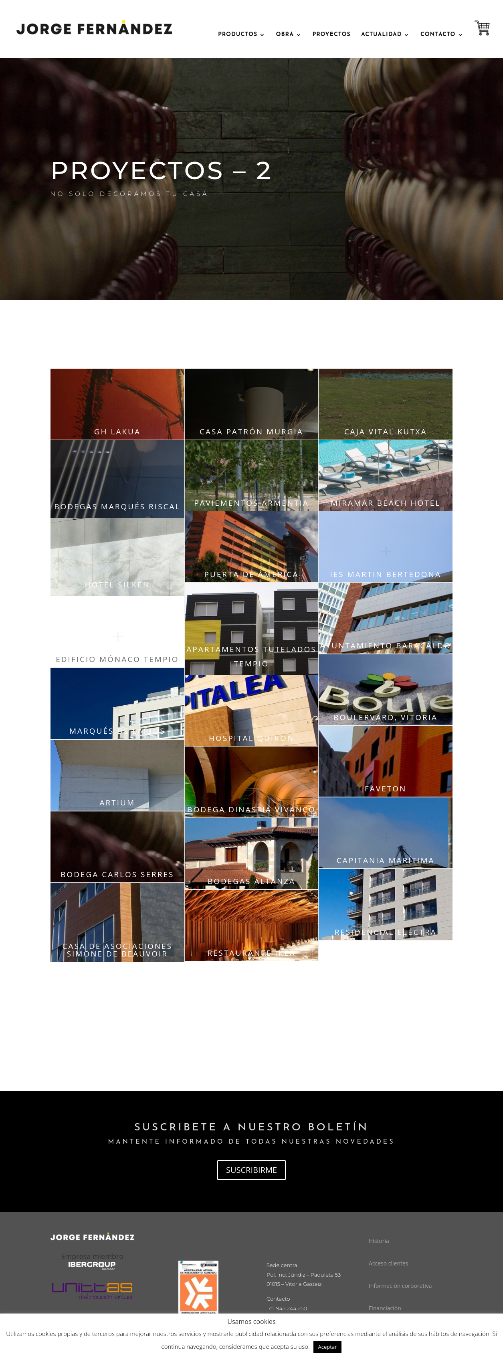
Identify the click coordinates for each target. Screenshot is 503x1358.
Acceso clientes (388, 1263)
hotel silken (117, 584)
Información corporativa (400, 1285)
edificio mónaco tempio (117, 659)
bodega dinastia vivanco (251, 809)
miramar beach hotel (385, 503)
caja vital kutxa (385, 431)
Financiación (385, 1308)
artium (117, 802)
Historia (379, 1241)
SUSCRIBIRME (251, 1169)
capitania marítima (386, 860)
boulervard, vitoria (385, 717)
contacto (438, 35)
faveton (385, 788)
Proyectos (331, 35)
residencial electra (386, 932)
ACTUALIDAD (381, 35)
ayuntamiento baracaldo (385, 645)
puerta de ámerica (251, 574)
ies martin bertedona (385, 574)
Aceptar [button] (327, 1346)
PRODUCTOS (237, 35)
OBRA (285, 35)
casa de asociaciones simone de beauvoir (117, 950)
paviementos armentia (251, 503)
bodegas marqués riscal (117, 506)
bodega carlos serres (117, 874)
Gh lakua (117, 431)
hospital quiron (251, 738)
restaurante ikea (251, 953)
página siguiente (251, 991)
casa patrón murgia (251, 431)
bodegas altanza (251, 881)
